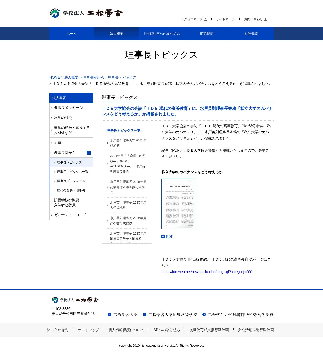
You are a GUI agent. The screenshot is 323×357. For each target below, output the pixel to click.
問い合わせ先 (57, 330)
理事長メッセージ (68, 108)
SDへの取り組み (166, 330)
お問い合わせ (253, 19)
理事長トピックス (69, 162)
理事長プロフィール (71, 181)
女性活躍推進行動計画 (256, 330)
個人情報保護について (126, 330)
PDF (169, 237)
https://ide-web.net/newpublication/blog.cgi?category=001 (207, 272)
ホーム (72, 33)
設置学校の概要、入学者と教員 (68, 202)
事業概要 (206, 33)
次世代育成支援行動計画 (209, 330)
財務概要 (251, 33)
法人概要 (116, 33)
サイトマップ (225, 19)
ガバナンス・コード (70, 215)
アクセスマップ (192, 19)
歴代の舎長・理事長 (71, 190)
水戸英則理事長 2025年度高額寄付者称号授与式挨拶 (128, 187)
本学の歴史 (63, 118)
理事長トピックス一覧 (72, 171)
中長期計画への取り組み (161, 33)
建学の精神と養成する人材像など (72, 130)
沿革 (57, 142)
